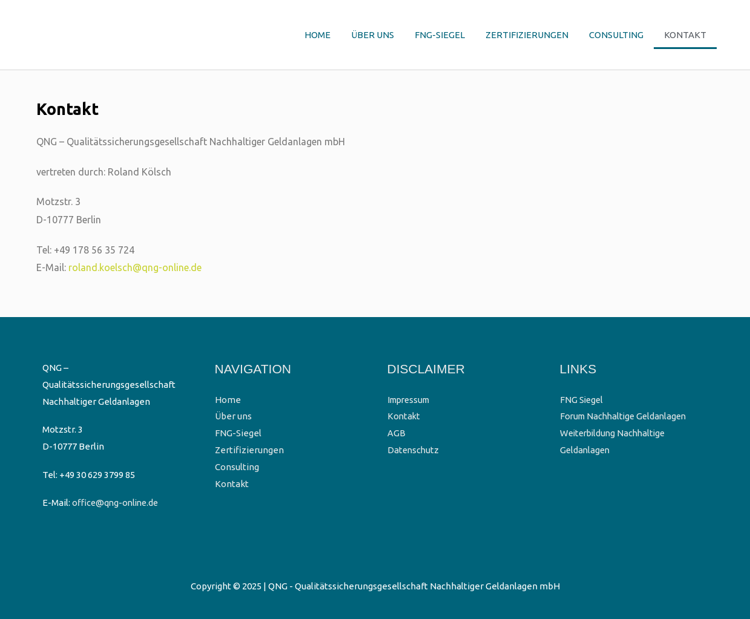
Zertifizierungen (526, 35)
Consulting (616, 35)
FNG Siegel (582, 400)
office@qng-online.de (117, 502)
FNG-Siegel (440, 35)
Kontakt (685, 35)
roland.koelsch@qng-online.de (135, 267)
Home (317, 35)
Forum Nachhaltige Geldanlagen (626, 416)
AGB (396, 433)
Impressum (411, 400)
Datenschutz (414, 450)
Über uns (372, 35)
